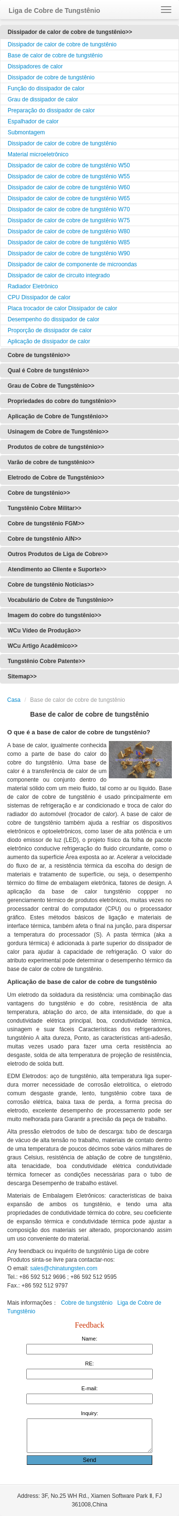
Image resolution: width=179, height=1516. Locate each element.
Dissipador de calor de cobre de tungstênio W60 (69, 187)
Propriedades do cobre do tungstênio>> (62, 401)
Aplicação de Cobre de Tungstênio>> (58, 416)
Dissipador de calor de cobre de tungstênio (62, 44)
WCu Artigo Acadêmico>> (42, 646)
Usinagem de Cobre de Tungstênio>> (58, 431)
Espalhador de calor (33, 121)
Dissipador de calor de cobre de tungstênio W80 (69, 231)
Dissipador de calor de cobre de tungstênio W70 (69, 209)
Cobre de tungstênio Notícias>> (51, 584)
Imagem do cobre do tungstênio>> (54, 615)
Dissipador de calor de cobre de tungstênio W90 (69, 253)
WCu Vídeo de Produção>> (44, 630)
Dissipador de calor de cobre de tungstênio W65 (69, 198)
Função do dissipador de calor (46, 88)
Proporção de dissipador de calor (50, 330)
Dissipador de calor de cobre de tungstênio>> (70, 32)
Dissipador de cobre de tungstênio (51, 77)
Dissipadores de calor (35, 66)
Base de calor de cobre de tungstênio (55, 55)
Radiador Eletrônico (33, 286)
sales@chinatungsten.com (63, 1268)
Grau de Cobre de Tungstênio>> (51, 385)
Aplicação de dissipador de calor (49, 341)
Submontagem (26, 132)
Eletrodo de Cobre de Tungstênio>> (56, 477)
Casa (14, 700)
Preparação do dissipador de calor (51, 110)
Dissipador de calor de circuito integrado (59, 275)
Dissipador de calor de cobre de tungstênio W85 (69, 242)
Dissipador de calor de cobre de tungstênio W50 (69, 165)
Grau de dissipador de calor (43, 99)
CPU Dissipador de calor (39, 297)
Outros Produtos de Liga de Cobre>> (58, 554)
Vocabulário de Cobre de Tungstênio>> (61, 600)
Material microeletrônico (38, 154)
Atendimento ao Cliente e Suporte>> (57, 569)
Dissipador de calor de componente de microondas (72, 264)
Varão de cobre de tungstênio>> (51, 462)
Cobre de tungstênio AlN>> (44, 538)
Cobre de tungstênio (87, 1302)
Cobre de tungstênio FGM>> (46, 523)
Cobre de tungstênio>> (39, 355)
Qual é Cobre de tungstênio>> (48, 370)
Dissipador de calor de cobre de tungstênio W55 (69, 176)
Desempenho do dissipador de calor (53, 319)
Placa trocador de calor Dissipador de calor (62, 308)
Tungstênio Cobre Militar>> (44, 508)
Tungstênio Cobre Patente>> (46, 661)
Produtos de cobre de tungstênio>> (56, 447)
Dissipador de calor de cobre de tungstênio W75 (69, 220)
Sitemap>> (22, 676)
